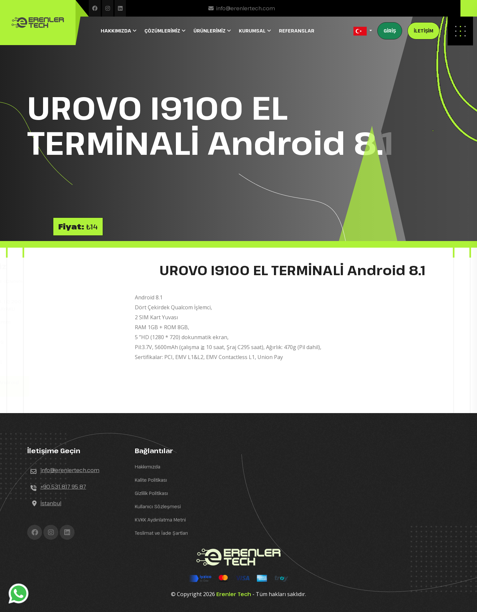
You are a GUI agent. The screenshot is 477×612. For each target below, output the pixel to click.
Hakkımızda (147, 466)
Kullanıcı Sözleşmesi (158, 506)
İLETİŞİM (423, 31)
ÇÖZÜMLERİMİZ (163, 31)
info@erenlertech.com (245, 8)
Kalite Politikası (151, 480)
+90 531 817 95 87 (63, 486)
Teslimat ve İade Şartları (161, 533)
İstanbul (50, 503)
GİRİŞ (390, 31)
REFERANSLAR (296, 31)
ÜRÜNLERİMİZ (210, 31)
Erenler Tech (233, 594)
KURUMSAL (253, 31)
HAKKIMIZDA (116, 31)
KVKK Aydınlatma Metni (160, 520)
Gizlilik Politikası (151, 493)
